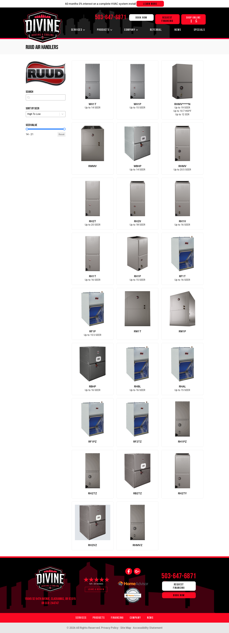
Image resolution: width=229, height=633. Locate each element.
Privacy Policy (109, 627)
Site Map (125, 627)
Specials (199, 30)
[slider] (27, 129)
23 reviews (98, 584)
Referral (156, 30)
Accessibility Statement (148, 627)
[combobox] (46, 97)
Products (103, 30)
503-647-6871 (178, 576)
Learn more (150, 3)
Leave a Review (96, 589)
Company (129, 30)
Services (76, 30)
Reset (61, 134)
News (177, 30)
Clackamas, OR (59, 599)
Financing (117, 618)
